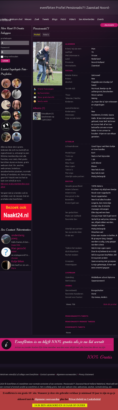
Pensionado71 (41, 28)
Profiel (37, 35)
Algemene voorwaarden (66, 374)
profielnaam (6, 38)
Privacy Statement (86, 374)
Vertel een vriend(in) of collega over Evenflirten (19, 374)
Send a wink (43, 101)
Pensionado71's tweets (76, 316)
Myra (13, 268)
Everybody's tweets (75, 327)
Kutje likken (17, 261)
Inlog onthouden (9, 56)
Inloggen (109, 25)
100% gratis (99, 357)
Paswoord (5, 47)
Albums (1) (39, 108)
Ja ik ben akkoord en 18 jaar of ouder (59, 405)
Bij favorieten (43, 93)
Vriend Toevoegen (46, 89)
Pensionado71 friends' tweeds (80, 322)
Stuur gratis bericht (46, 97)
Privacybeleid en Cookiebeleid (84, 399)
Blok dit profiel (110, 304)
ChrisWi (14, 258)
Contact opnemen (47, 374)
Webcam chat (15, 19)
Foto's (46, 35)
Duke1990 (15, 245)
